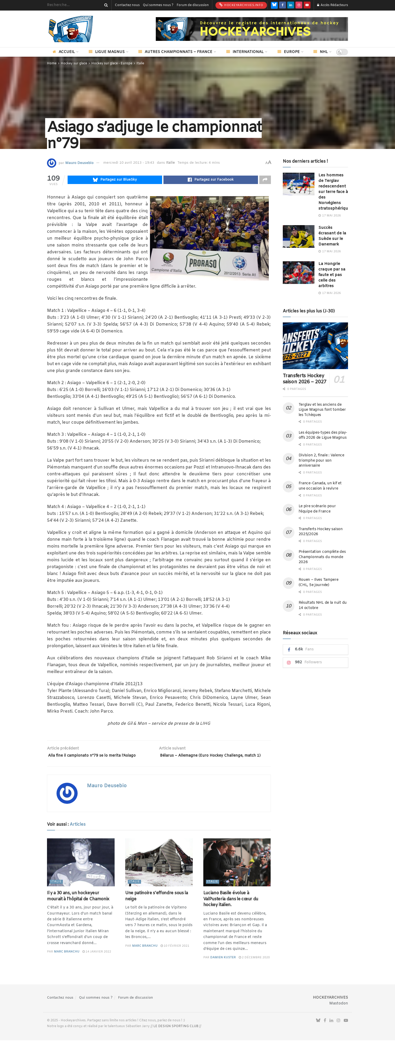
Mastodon (338, 1011)
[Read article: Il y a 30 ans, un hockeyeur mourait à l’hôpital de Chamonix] (81, 871)
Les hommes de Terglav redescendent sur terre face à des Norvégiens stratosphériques (335, 192)
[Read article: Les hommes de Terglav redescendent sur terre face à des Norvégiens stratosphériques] (298, 184)
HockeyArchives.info (241, 5)
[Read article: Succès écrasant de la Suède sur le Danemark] (298, 236)
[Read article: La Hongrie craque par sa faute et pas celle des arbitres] (298, 272)
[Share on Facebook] (210, 181)
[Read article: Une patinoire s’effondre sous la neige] (159, 871)
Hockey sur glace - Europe (111, 63)
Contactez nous (127, 5)
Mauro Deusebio (79, 163)
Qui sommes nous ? (158, 5)
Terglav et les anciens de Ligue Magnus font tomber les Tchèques (322, 410)
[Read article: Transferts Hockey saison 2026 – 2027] (315, 345)
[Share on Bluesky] (115, 181)
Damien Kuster (223, 966)
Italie (140, 63)
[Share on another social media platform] (265, 181)
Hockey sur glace (74, 63)
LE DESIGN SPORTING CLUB (175, 1035)
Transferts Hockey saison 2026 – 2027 (305, 379)
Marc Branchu (66, 960)
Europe (289, 52)
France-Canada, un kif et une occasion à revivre (320, 486)
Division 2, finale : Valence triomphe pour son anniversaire (321, 460)
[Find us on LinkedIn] (290, 5)
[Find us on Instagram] (298, 5)
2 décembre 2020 (254, 966)
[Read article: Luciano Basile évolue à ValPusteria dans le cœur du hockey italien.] (237, 871)
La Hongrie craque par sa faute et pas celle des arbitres (331, 275)
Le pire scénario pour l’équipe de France (317, 509)
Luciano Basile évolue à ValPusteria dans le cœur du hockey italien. (230, 907)
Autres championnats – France (175, 52)
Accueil (64, 52)
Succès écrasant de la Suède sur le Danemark (332, 236)
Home (52, 63)
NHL (320, 52)
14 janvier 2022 (96, 960)
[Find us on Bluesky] (274, 5)
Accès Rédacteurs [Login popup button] (332, 5)
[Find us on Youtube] (307, 5)
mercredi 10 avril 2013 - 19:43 (128, 163)
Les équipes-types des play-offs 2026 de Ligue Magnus (323, 435)
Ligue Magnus (107, 52)
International (245, 52)
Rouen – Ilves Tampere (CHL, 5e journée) (318, 582)
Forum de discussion (193, 5)
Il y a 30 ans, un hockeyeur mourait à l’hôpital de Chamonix (78, 904)
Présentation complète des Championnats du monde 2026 (322, 557)
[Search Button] (105, 5)
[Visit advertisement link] (252, 29)
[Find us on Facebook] (282, 5)
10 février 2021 (175, 954)
